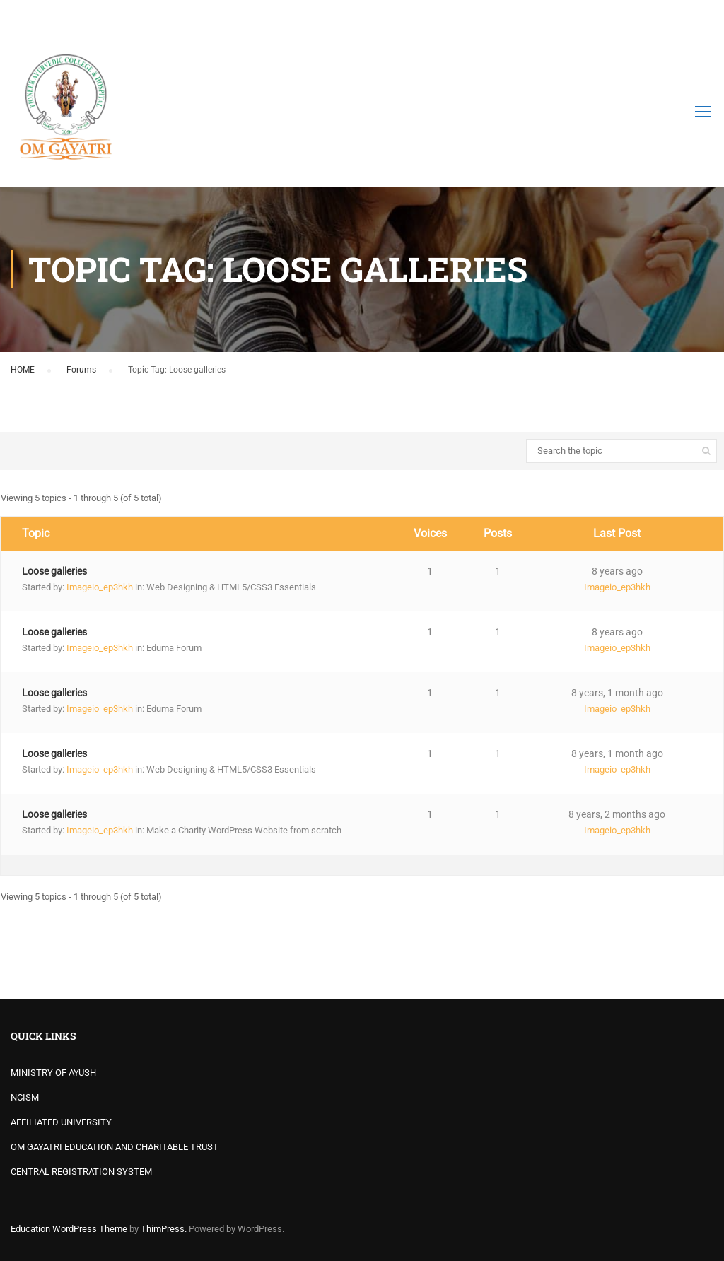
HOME (23, 370)
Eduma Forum (174, 648)
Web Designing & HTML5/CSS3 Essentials (231, 587)
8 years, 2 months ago (616, 814)
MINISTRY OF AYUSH (53, 1072)
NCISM (25, 1097)
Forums (81, 370)
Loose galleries (54, 571)
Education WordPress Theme (69, 1229)
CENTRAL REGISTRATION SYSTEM (81, 1171)
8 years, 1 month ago (617, 692)
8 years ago (617, 571)
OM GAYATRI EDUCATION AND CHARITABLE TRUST (114, 1147)
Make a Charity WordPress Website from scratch (243, 830)
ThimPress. (164, 1229)
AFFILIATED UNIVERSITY (61, 1122)
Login (701, 17)
